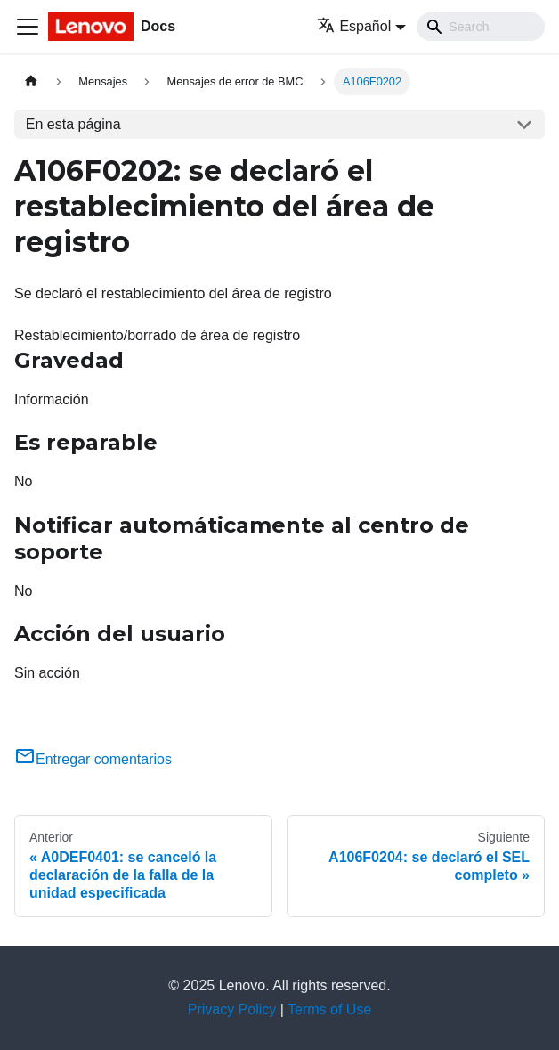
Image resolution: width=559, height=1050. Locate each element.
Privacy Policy (232, 1009)
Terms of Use (329, 1009)
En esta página (73, 124)
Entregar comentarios (93, 759)
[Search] (481, 26)
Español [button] (354, 26)
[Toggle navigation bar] (27, 26)
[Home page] (31, 81)
